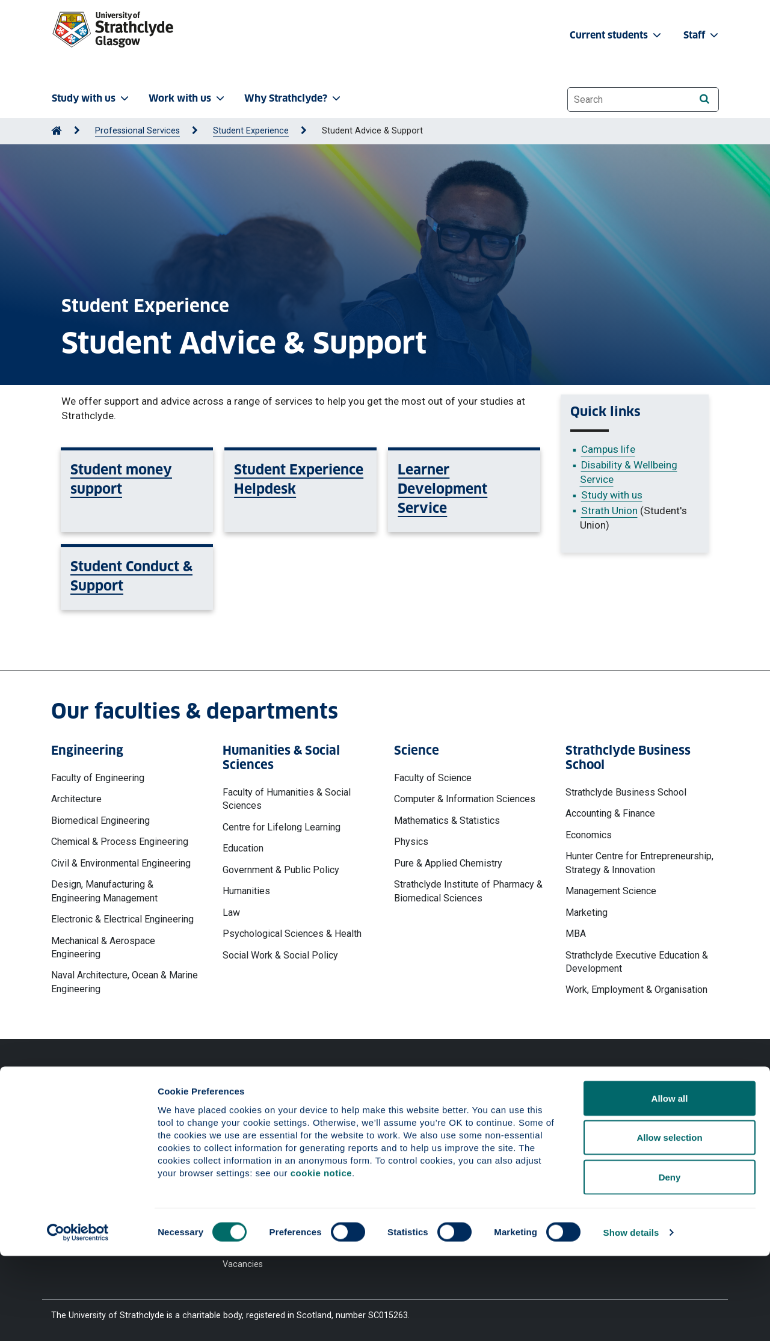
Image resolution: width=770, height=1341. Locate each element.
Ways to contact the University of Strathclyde (573, 1105)
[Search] (704, 98)
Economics (588, 835)
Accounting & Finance (610, 813)
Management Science (610, 891)
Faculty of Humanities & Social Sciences (287, 799)
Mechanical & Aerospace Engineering (103, 947)
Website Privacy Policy (266, 1099)
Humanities (246, 891)
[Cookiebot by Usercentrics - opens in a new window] (78, 1318)
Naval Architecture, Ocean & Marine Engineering (124, 981)
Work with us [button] (188, 98)
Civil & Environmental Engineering (121, 863)
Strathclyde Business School (625, 792)
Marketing (586, 912)
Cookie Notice (250, 1122)
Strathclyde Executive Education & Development (636, 962)
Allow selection (669, 1223)
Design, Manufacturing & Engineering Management (104, 891)
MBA (575, 933)
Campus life (608, 449)
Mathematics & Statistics (447, 820)
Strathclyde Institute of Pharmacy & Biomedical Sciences (468, 891)
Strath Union (609, 511)
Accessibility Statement (269, 1143)
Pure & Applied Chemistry (448, 863)
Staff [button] (702, 35)
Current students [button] (617, 35)
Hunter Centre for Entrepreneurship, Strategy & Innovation (639, 862)
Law (231, 912)
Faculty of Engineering (97, 778)
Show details (631, 1317)
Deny (670, 1262)
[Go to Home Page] (56, 131)
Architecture (76, 799)
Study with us (611, 495)
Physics (411, 841)
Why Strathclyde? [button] (293, 98)
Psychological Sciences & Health (292, 933)
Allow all (669, 1183)
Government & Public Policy (281, 870)
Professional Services (137, 131)
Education (243, 848)
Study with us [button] (91, 98)
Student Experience (251, 131)
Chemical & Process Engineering (119, 841)
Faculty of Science (433, 778)
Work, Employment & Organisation (636, 989)
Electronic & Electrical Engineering (122, 919)
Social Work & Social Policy (280, 955)
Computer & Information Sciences (464, 799)
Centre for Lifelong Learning (281, 827)
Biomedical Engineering (100, 820)
